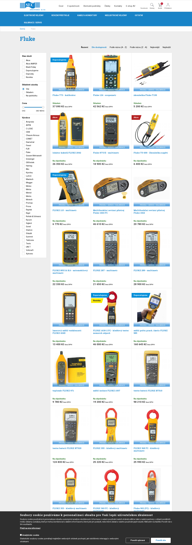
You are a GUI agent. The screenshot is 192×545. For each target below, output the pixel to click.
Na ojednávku (31, 96)
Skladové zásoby (30, 84)
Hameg (29, 166)
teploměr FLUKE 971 (63, 390)
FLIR (27, 149)
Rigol (28, 213)
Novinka (29, 77)
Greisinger (30, 159)
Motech (29, 199)
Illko (27, 169)
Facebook (144, 8)
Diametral (30, 142)
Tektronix (30, 240)
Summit (29, 237)
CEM (28, 132)
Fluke (28, 152)
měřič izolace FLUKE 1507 (106, 390)
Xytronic (29, 254)
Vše (27, 89)
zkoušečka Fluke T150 (145, 95)
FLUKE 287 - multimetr (105, 270)
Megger (29, 183)
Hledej (152, 8)
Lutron (28, 176)
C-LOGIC (29, 129)
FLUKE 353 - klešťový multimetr (70, 508)
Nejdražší (167, 47)
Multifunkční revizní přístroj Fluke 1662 (149, 211)
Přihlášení (168, 8)
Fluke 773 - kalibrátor (64, 95)
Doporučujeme (32, 70)
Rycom (29, 220)
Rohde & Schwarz (33, 216)
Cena (24, 103)
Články (107, 6)
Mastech (29, 179)
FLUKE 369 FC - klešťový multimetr (106, 509)
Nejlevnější (154, 47)
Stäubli (29, 233)
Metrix (28, 196)
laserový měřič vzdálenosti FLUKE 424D (67, 331)
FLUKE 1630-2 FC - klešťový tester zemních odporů (111, 331)
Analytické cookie (30, 535)
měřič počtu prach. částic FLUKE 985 (151, 331)
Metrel (28, 193)
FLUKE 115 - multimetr (65, 210)
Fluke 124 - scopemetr (104, 95)
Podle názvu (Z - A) (138, 47)
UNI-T (28, 247)
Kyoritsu (29, 173)
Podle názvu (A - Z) (118, 47)
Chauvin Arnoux (32, 135)
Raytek (29, 210)
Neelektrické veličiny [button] (116, 15)
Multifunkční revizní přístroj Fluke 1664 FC (108, 211)
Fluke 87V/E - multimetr (106, 152)
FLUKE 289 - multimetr (146, 270)
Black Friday (31, 67)
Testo (28, 243)
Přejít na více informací (30, 528)
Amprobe (30, 122)
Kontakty (118, 6)
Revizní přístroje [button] (60, 15)
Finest (28, 145)
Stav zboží (27, 56)
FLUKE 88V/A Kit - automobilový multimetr (70, 271)
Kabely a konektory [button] (87, 15)
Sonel (28, 226)
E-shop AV (130, 6)
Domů (22, 29)
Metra (28, 189)
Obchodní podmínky (92, 6)
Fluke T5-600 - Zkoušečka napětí (151, 152)
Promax (29, 203)
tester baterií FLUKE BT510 (148, 390)
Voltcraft (29, 250)
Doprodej (30, 74)
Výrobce (26, 117)
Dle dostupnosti (99, 47)
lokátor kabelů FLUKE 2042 (67, 152)
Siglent (29, 223)
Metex (28, 186)
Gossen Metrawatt (34, 156)
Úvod (61, 6)
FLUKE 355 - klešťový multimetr (110, 448)
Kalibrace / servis (33, 23)
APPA (28, 125)
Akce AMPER (31, 64)
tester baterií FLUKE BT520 (67, 448)
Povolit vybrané (138, 540)
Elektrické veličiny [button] (33, 15)
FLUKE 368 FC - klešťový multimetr (146, 449)
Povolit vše (161, 540)
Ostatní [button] (139, 15)
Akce (28, 60)
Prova (28, 206)
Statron (29, 230)
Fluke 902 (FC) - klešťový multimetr (147, 509)
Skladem (29, 92)
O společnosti (73, 6)
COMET (29, 139)
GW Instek (30, 162)
